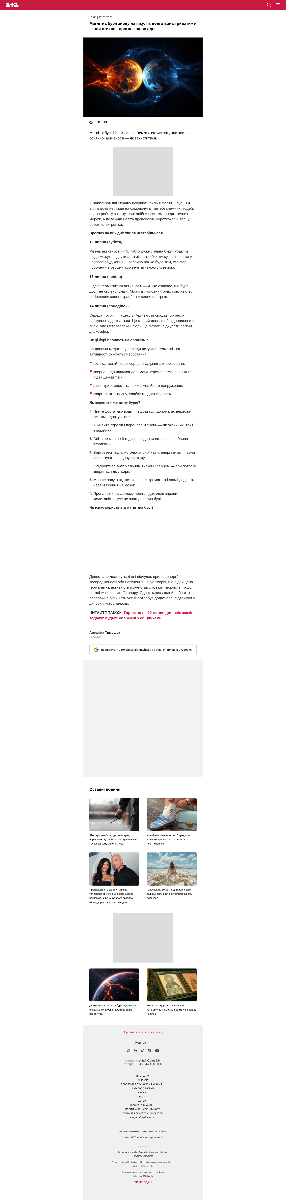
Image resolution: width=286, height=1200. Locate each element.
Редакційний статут (143, 1117)
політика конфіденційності (143, 1109)
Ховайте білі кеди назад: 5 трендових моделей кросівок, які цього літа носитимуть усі (169, 839)
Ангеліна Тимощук (104, 632)
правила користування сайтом (143, 1113)
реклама (143, 1080)
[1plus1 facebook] (149, 1051)
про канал (143, 1076)
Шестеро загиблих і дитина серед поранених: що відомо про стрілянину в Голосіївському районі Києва (113, 839)
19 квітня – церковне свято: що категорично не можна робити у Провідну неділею (171, 1009)
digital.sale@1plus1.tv (143, 1166)
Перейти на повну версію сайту (143, 1032)
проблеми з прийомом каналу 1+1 (143, 1084)
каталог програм (143, 1088)
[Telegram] (98, 122)
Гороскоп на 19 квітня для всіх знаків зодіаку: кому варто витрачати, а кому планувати (169, 893)
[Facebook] (91, 122)
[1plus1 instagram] (128, 1051)
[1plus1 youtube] (157, 1051)
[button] (278, 5)
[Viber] (105, 122)
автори (143, 1101)
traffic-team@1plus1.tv (143, 1176)
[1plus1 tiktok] (142, 1051)
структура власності (143, 1105)
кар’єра (143, 1092)
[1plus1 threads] (135, 1051)
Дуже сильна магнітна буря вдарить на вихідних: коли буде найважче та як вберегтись (112, 1009)
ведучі (143, 1097)
